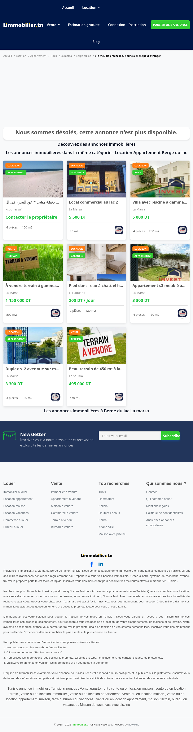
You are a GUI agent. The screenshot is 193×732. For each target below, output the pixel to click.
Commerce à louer (15, 520)
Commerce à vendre (64, 513)
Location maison (14, 506)
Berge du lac (83, 56)
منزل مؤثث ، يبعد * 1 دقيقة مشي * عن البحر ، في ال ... (49, 202)
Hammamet (106, 499)
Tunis (54, 56)
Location (89, 7)
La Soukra (76, 376)
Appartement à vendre (66, 499)
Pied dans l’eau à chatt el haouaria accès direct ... (115, 285)
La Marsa (75, 209)
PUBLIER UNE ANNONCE (170, 25)
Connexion (116, 24)
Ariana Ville (106, 527)
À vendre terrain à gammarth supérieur (43, 285)
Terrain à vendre (62, 520)
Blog (96, 41)
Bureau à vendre (62, 527)
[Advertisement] (96, 93)
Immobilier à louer (15, 492)
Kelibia (103, 506)
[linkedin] (100, 564)
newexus (133, 724)
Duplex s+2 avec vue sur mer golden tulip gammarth (55, 368)
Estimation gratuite (84, 24)
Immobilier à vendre (64, 492)
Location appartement (17, 499)
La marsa (66, 56)
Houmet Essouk (109, 513)
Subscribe (171, 435)
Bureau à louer (13, 527)
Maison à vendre (62, 506)
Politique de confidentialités (164, 513)
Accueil (68, 7)
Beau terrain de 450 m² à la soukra (102, 368)
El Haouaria (77, 293)
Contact (151, 492)
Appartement (38, 56)
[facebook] (91, 564)
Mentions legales (157, 506)
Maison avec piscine (112, 534)
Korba (103, 520)
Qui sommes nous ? (159, 499)
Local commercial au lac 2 (93, 202)
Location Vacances (16, 513)
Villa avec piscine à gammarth (161, 202)
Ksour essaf (13, 209)
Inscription (137, 24)
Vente (52, 24)
